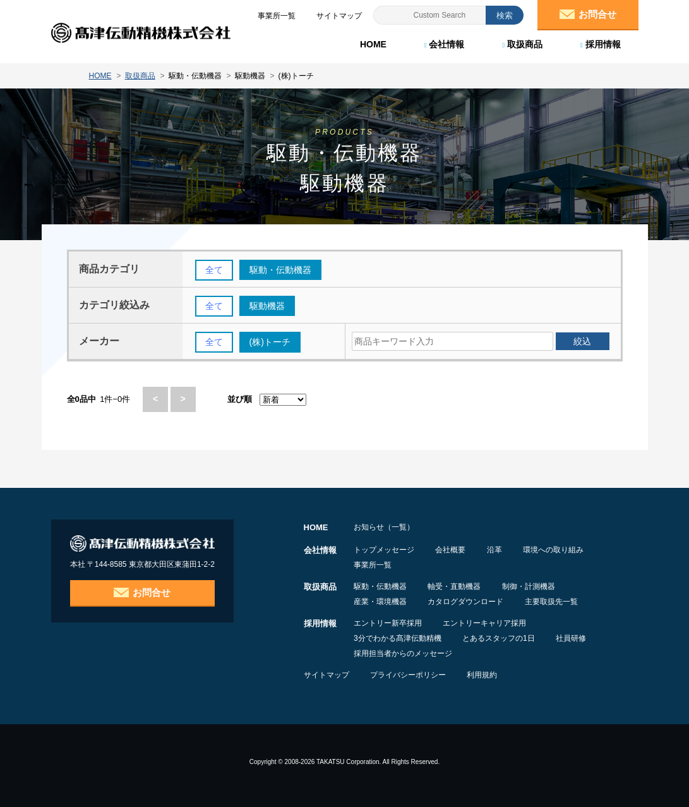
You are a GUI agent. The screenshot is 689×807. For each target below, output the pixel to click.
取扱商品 (522, 44)
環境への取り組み (558, 549)
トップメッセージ (384, 549)
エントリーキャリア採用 (486, 623)
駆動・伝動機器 (380, 586)
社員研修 (574, 638)
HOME (373, 44)
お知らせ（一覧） (384, 527)
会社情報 (444, 44)
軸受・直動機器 (455, 586)
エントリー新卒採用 (388, 623)
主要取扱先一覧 (554, 601)
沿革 (497, 549)
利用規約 (485, 674)
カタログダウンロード (467, 601)
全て (214, 270)
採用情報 (600, 44)
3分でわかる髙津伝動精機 (397, 638)
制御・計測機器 (531, 586)
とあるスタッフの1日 (500, 638)
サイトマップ (326, 674)
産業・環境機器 (380, 601)
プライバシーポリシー (410, 674)
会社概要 (452, 549)
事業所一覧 (373, 565)
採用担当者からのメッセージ (403, 653)
